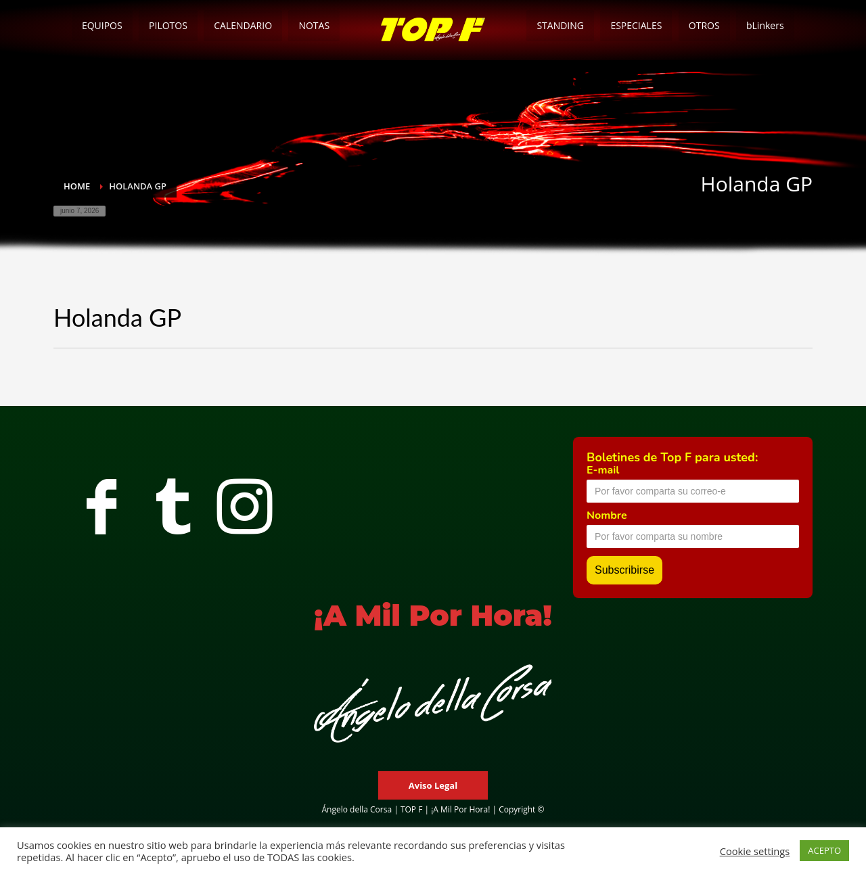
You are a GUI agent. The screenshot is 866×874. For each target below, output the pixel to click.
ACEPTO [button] (824, 850)
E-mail (603, 470)
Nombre (607, 515)
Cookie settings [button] (755, 851)
